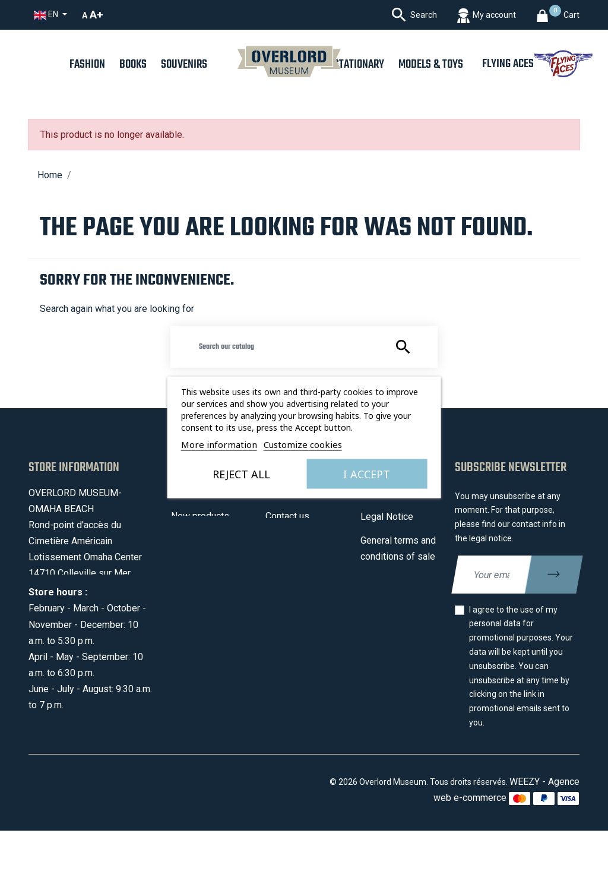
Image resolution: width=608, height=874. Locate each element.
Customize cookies (303, 444)
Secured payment (396, 580)
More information (219, 444)
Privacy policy (389, 604)
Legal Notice (386, 516)
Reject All (241, 473)
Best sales (193, 539)
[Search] (304, 347)
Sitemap (282, 539)
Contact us (287, 516)
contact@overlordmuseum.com (92, 621)
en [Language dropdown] (47, 15)
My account (289, 563)
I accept (366, 473)
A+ (96, 14)
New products (200, 516)
